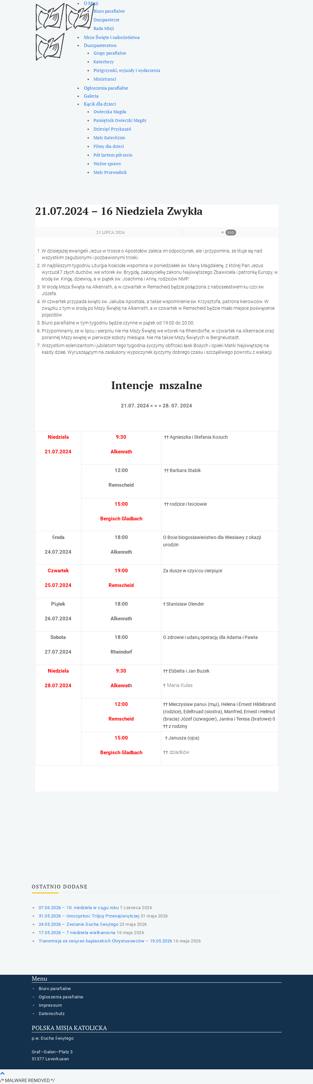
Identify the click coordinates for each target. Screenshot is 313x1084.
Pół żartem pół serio (113, 155)
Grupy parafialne (110, 53)
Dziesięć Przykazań (112, 129)
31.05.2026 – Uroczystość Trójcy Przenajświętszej (89, 915)
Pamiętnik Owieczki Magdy (120, 120)
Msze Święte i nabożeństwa (112, 37)
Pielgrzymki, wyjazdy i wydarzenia (127, 70)
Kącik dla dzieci (100, 104)
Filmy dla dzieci (109, 146)
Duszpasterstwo (100, 45)
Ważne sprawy (107, 164)
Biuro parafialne (109, 11)
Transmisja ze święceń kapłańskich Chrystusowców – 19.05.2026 (105, 940)
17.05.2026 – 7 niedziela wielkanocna (77, 932)
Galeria (91, 96)
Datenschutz (52, 1013)
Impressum (50, 1005)
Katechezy (104, 62)
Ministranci (105, 79)
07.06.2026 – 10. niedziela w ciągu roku (79, 907)
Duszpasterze (107, 20)
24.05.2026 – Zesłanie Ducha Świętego (79, 924)
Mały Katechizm (109, 138)
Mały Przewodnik (110, 172)
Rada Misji (104, 28)
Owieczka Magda (110, 112)
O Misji (91, 3)
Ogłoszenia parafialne (106, 88)
